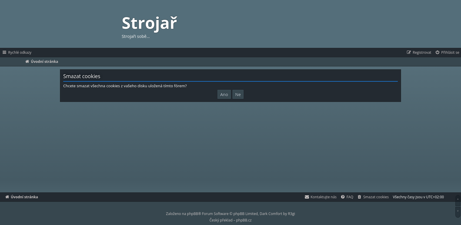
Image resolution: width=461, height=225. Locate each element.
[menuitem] (447, 52)
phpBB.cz (243, 220)
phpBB (192, 213)
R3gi (291, 213)
